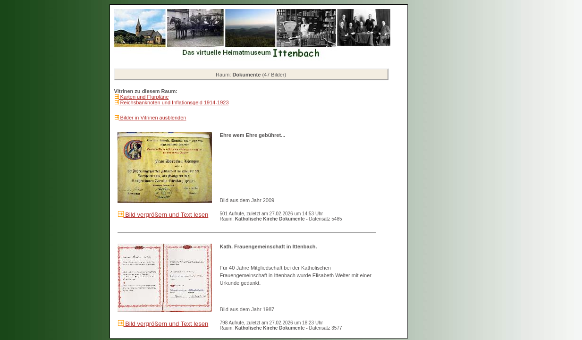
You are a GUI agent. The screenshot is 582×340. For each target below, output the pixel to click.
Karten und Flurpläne (144, 97)
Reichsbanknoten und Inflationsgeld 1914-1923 (174, 102)
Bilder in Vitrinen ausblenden (152, 117)
